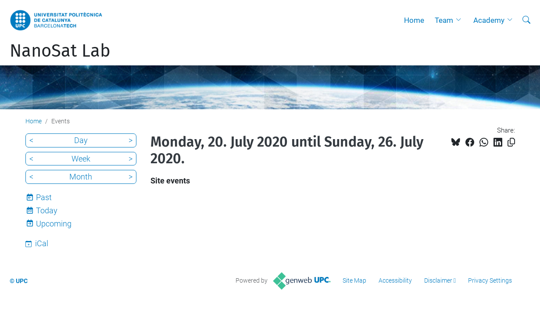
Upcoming (54, 223)
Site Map (354, 280)
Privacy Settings (490, 280)
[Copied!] (511, 142)
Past (44, 197)
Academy (488, 20)
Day (81, 140)
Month (80, 176)
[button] (460, 20)
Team (444, 20)
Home (414, 20)
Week (81, 158)
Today (46, 210)
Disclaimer (438, 280)
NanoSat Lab (60, 50)
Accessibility (395, 280)
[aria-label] (526, 20)
